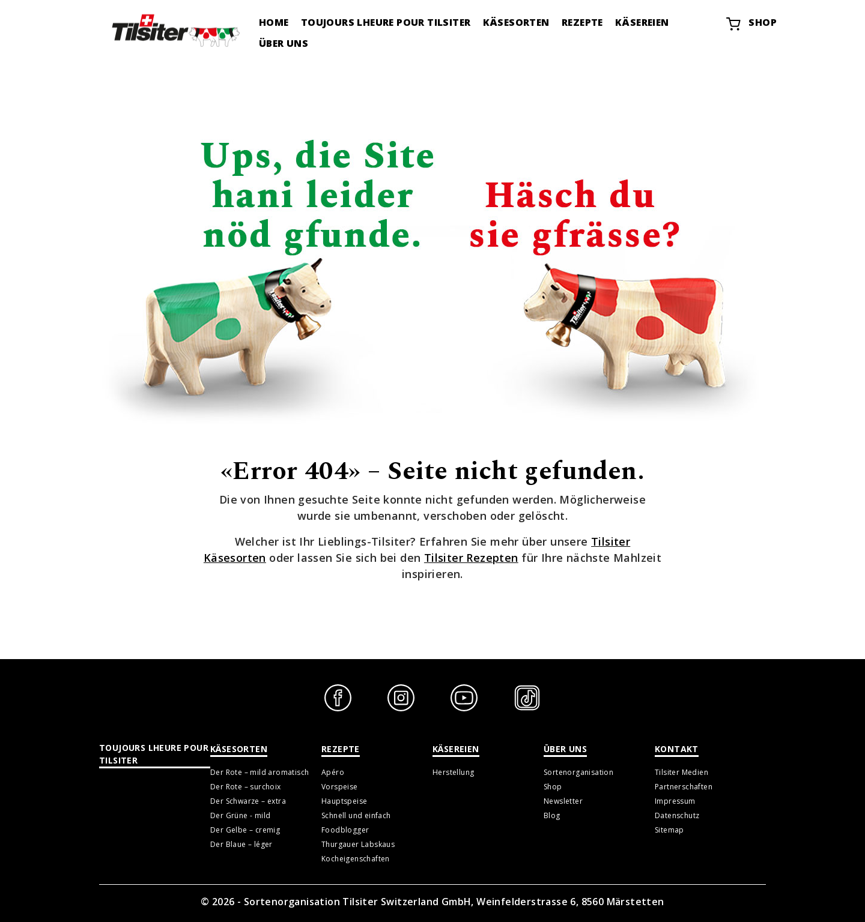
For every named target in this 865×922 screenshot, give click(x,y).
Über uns (283, 43)
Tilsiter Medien (681, 772)
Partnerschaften (683, 787)
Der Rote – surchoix (245, 787)
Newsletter (563, 801)
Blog (552, 815)
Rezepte (582, 22)
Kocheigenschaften (355, 859)
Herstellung (453, 772)
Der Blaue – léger (241, 844)
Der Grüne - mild (240, 815)
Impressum (675, 801)
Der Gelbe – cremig (245, 830)
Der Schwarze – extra (248, 801)
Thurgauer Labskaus (358, 844)
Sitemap (669, 830)
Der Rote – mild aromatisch (259, 772)
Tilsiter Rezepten (471, 557)
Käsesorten (516, 22)
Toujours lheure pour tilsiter (386, 22)
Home (274, 22)
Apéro (332, 772)
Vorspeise (339, 787)
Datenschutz (677, 815)
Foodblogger (345, 830)
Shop (751, 24)
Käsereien (642, 22)
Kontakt (677, 749)
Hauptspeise (344, 801)
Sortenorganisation (578, 772)
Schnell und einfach (356, 815)
